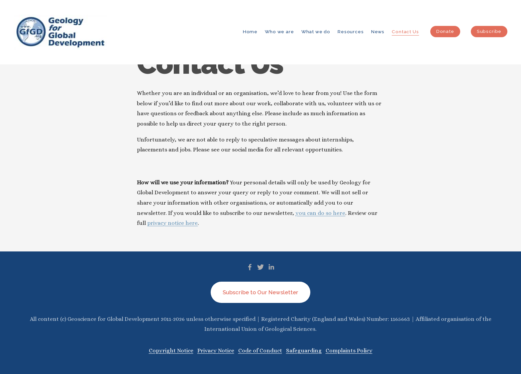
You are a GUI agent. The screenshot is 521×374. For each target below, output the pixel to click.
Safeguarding (304, 350)
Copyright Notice (171, 350)
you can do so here (320, 213)
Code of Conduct (260, 350)
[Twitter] (260, 267)
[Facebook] (250, 267)
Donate (445, 31)
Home (250, 31)
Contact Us (405, 31)
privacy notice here (172, 223)
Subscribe (489, 31)
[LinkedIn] (271, 267)
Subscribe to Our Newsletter (260, 292)
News (377, 31)
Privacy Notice (215, 350)
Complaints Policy (349, 350)
